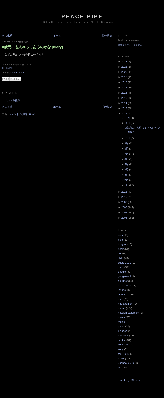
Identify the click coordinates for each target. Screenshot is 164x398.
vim (120, 367)
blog (120, 239)
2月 (126, 179)
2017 (124, 87)
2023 (124, 61)
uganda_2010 (126, 362)
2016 (124, 92)
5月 (126, 164)
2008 (124, 207)
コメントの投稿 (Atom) (22, 114)
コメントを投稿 (11, 100)
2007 (124, 212)
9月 (126, 143)
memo (121, 308)
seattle (122, 340)
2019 (124, 77)
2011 (124, 191)
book (121, 249)
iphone (122, 289)
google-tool (124, 276)
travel (121, 358)
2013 (124, 108)
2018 (124, 82)
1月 (126, 185)
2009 (124, 202)
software (123, 344)
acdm (121, 235)
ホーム (57, 35)
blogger (122, 244)
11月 (127, 123)
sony (120, 349)
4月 (126, 169)
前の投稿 (107, 35)
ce (119, 253)
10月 (127, 138)
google (122, 271)
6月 (126, 159)
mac (120, 299)
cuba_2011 (124, 262)
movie (121, 317)
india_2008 (124, 285)
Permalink (7, 68)
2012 (124, 113)
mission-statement (128, 312)
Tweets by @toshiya (129, 380)
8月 (126, 148)
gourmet (123, 280)
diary (21, 73)
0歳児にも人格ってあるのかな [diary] (32, 47)
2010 (124, 196)
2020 (124, 71)
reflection (123, 335)
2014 (124, 103)
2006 (124, 217)
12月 (127, 117)
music (121, 321)
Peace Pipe (82, 16)
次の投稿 (7, 35)
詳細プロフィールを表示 (130, 45)
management (125, 303)
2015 (124, 97)
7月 (126, 153)
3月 (126, 174)
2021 (124, 66)
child (14, 73)
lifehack (122, 294)
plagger (122, 330)
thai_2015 (123, 353)
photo (121, 326)
